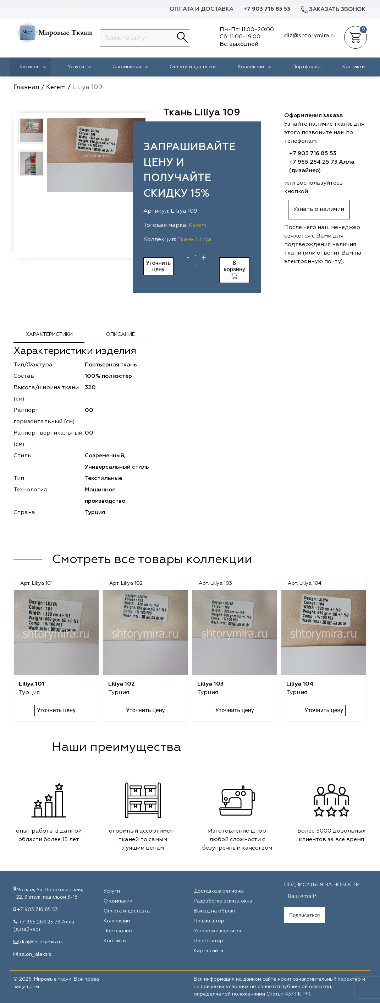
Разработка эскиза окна (223, 901)
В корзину (234, 269)
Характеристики (49, 334)
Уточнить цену (158, 266)
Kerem (197, 225)
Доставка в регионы (219, 891)
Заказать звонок (332, 9)
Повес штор (208, 940)
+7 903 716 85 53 (266, 9)
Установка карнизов (218, 930)
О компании (130, 67)
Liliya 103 (210, 684)
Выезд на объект (215, 911)
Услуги (79, 67)
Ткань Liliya (194, 239)
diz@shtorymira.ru (42, 941)
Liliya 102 (121, 684)
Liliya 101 (31, 684)
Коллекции (254, 67)
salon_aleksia (35, 954)
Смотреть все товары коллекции (152, 560)
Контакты (353, 66)
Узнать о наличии (318, 209)
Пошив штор (209, 920)
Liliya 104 (300, 684)
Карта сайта (208, 950)
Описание (120, 334)
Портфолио (306, 66)
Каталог (33, 67)
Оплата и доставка (201, 9)
